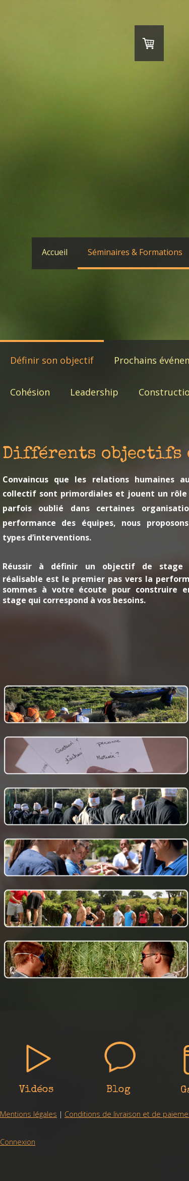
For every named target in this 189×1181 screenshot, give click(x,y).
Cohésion (30, 392)
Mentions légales (28, 1114)
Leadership (94, 392)
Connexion (17, 1142)
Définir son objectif (52, 360)
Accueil (55, 252)
